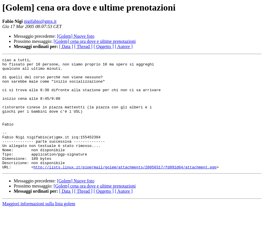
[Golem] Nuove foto (75, 36)
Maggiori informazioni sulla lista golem (38, 226)
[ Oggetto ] (104, 46)
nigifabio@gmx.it (40, 21)
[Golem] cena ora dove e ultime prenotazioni (95, 41)
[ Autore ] (123, 46)
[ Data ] (66, 46)
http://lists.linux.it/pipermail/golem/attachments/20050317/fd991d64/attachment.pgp (125, 189)
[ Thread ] (83, 46)
